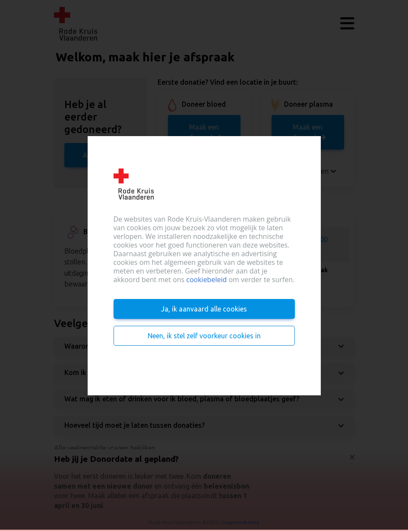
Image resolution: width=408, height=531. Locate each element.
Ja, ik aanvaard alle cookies (204, 309)
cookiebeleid (206, 279)
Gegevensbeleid (240, 522)
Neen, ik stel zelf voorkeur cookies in (204, 336)
